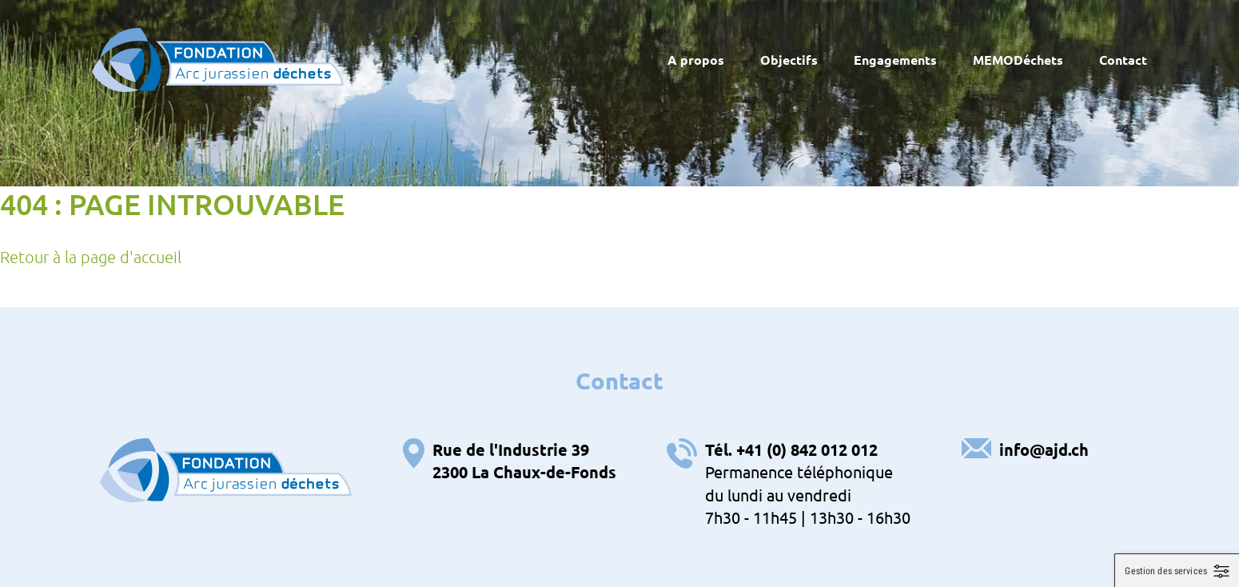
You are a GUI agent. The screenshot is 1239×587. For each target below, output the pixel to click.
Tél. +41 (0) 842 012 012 (791, 449)
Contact (1123, 59)
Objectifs (789, 59)
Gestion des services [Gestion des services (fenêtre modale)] (1166, 571)
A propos (695, 59)
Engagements (895, 59)
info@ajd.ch (1044, 449)
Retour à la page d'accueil (90, 256)
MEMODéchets (1018, 59)
